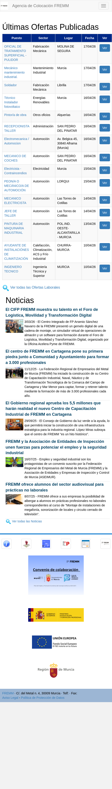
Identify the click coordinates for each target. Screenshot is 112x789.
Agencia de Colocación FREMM (40, 6)
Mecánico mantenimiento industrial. (14, 72)
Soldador (10, 85)
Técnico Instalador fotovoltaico (12, 102)
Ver (104, 48)
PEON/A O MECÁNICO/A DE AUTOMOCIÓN (16, 186)
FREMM (8, 693)
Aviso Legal (10, 697)
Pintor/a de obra (15, 115)
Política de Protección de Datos (42, 697)
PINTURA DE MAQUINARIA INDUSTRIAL (14, 228)
